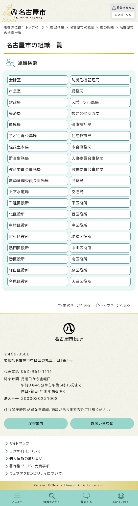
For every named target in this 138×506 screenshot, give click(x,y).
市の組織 (107, 27)
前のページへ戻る (76, 305)
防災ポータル (123, 15)
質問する (86, 502)
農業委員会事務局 (87, 169)
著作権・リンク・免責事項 (29, 466)
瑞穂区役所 (81, 236)
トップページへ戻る (115, 305)
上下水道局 (19, 192)
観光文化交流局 (85, 113)
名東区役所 (19, 281)
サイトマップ (19, 443)
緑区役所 (79, 270)
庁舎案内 (36, 423)
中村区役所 (19, 225)
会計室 (15, 80)
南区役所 (79, 259)
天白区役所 (81, 281)
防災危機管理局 (85, 80)
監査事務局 (19, 158)
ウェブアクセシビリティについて (35, 473)
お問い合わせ (102, 423)
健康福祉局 (81, 124)
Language (120, 502)
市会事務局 (81, 147)
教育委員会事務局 (25, 169)
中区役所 (79, 225)
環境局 (15, 124)
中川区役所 (81, 248)
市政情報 (57, 27)
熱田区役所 (19, 248)
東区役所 (79, 203)
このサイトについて (25, 451)
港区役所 (17, 259)
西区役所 (79, 214)
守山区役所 (19, 270)
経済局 (15, 113)
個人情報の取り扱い (26, 458)
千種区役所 (19, 203)
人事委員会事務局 (87, 158)
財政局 (15, 102)
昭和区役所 (19, 236)
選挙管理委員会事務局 (29, 181)
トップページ (35, 27)
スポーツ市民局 (85, 102)
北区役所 (17, 214)
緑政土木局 (19, 147)
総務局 (77, 91)
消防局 (77, 181)
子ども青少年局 (23, 136)
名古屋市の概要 (82, 27)
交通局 (77, 192)
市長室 (15, 91)
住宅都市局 (81, 136)
